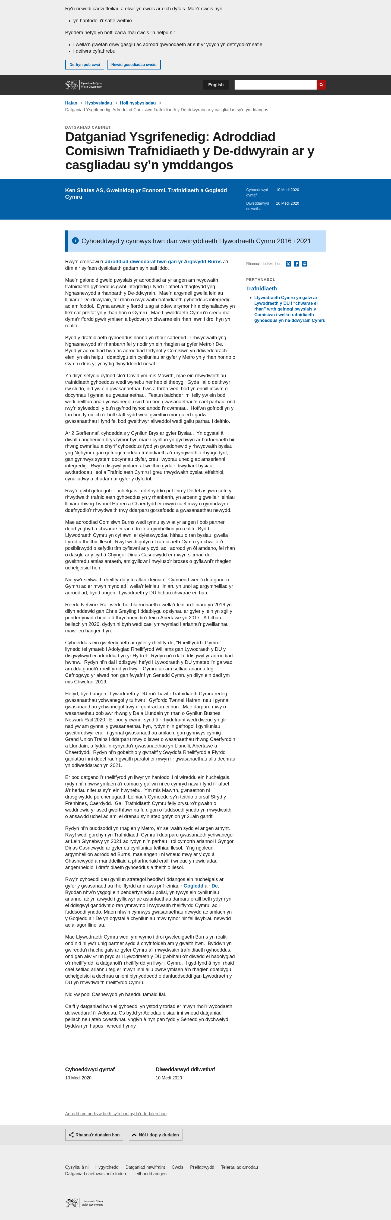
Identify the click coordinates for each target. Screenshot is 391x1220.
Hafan (71, 103)
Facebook (296, 264)
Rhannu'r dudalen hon (97, 1135)
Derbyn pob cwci (85, 64)
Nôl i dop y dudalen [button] (159, 1135)
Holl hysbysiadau (138, 103)
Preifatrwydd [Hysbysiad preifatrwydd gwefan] (202, 1167)
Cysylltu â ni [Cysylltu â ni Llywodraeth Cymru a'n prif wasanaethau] (77, 1167)
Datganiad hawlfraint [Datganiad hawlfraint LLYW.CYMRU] (145, 1167)
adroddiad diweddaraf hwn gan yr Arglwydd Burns (163, 261)
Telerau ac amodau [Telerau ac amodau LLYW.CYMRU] (239, 1167)
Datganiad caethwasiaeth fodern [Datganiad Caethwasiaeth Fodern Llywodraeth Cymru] (96, 1173)
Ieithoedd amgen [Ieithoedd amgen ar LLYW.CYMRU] (150, 1173)
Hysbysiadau (98, 103)
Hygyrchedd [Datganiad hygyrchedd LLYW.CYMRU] (106, 1167)
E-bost (304, 264)
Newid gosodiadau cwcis (133, 64)
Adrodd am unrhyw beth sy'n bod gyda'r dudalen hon (115, 1113)
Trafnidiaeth (261, 288)
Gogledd (193, 886)
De (215, 886)
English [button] (216, 85)
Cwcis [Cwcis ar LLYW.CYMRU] (178, 1167)
